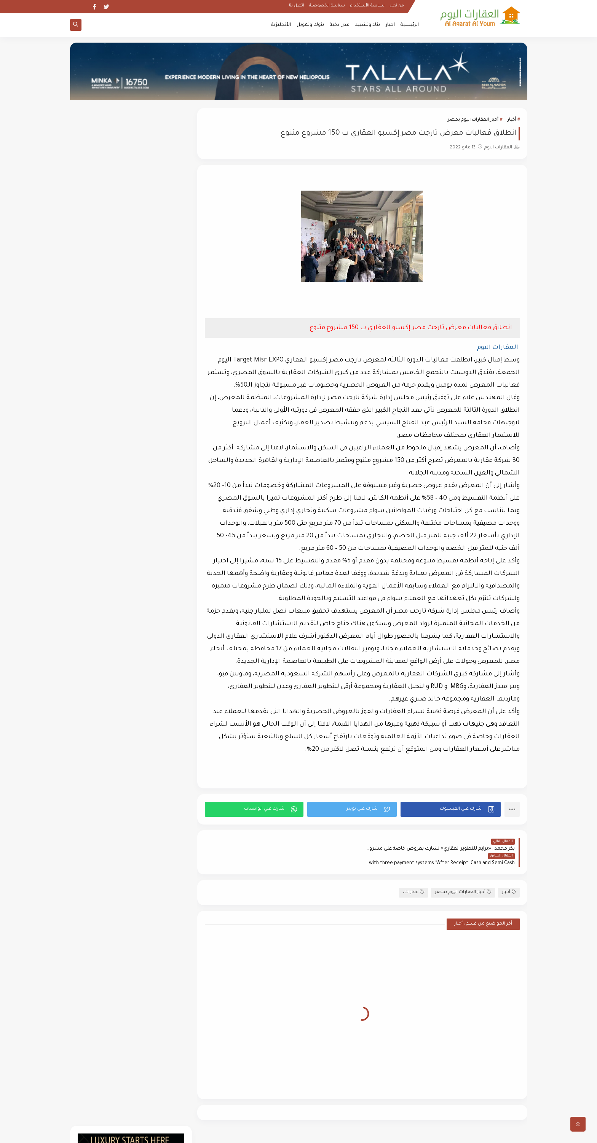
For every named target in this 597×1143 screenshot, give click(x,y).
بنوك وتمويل (310, 25)
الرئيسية (410, 25)
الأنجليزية (281, 25)
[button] (451, 809)
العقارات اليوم (458, 1132)
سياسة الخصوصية (327, 6)
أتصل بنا (296, 6)
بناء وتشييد (367, 25)
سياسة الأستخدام (367, 6)
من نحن (396, 6)
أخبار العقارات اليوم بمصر (473, 120)
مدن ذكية (340, 25)
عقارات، (413, 877)
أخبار (390, 25)
